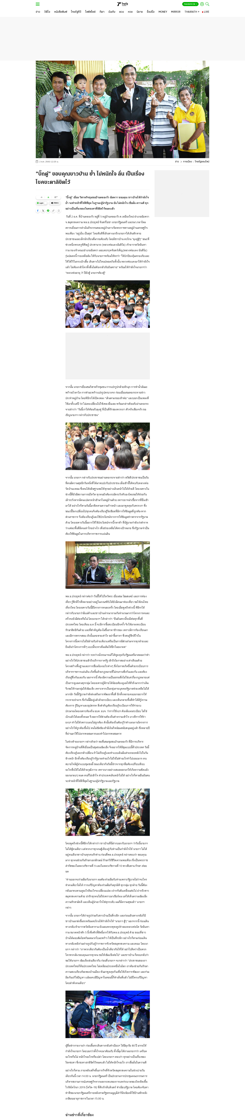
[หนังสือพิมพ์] (60, 12)
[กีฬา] (102, 12)
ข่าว (177, 161)
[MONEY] (163, 12)
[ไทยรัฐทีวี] (76, 12)
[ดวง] (121, 12)
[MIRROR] (175, 12)
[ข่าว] (38, 12)
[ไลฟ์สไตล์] (90, 12)
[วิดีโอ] (47, 12)
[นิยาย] (140, 12)
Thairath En (190, 4)
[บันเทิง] (111, 12)
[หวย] (130, 12)
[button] (38, 211)
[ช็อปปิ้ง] (151, 12)
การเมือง (187, 161)
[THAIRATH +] (192, 12)
